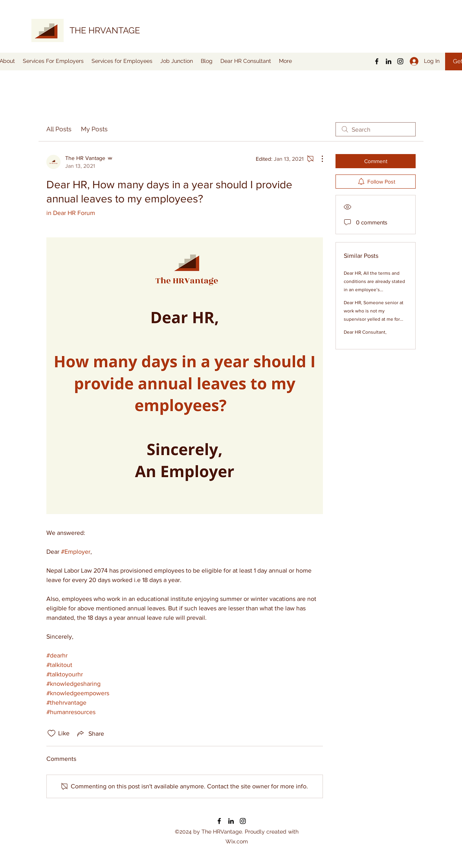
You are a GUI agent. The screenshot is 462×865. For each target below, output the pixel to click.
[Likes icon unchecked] (51, 733)
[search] (376, 129)
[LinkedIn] (388, 61)
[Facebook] (377, 61)
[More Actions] (318, 158)
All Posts (59, 129)
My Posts (94, 129)
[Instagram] (400, 61)
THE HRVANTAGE (105, 30)
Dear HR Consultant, (365, 332)
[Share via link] (90, 733)
